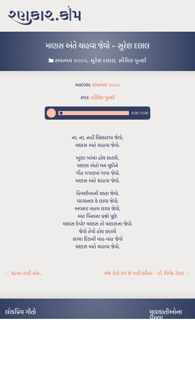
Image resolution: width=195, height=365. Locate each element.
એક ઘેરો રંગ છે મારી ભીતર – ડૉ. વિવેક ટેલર (147, 273)
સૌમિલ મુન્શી (133, 60)
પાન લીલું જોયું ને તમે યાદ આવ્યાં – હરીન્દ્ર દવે (32, 337)
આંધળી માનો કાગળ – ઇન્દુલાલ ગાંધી (26, 321)
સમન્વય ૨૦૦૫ (71, 60)
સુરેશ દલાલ (103, 60)
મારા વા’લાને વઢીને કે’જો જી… (22, 329)
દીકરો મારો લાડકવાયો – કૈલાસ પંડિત (26, 344)
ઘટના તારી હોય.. (23, 273)
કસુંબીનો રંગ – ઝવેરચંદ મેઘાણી (23, 352)
